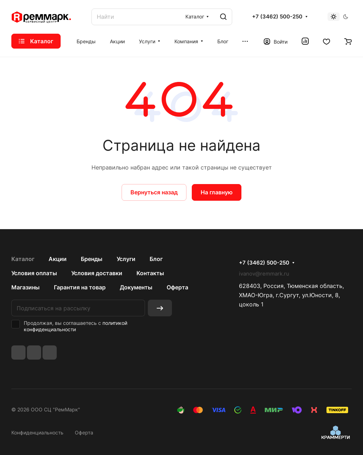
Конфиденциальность (37, 432)
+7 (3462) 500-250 (277, 16)
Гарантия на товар (80, 287)
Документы (136, 287)
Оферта (177, 287)
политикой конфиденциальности (75, 326)
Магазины (25, 287)
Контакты (150, 273)
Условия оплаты (34, 273)
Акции (58, 258)
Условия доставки (96, 273)
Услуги (126, 258)
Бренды (91, 258)
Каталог (22, 258)
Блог (156, 258)
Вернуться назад (154, 192)
